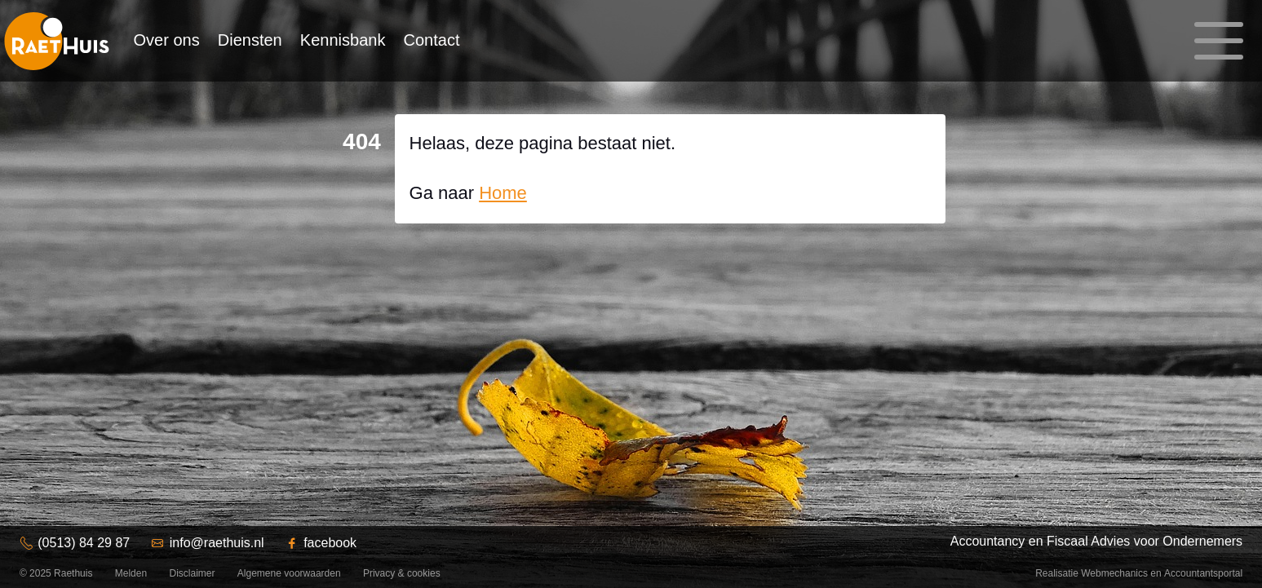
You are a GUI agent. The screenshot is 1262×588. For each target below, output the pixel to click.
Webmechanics (1114, 573)
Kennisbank (343, 40)
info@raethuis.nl (217, 543)
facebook (329, 543)
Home (503, 193)
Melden (131, 573)
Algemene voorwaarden (289, 573)
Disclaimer (192, 573)
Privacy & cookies (402, 573)
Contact (432, 40)
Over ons (167, 40)
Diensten (250, 40)
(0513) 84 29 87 (84, 543)
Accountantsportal (1203, 573)
